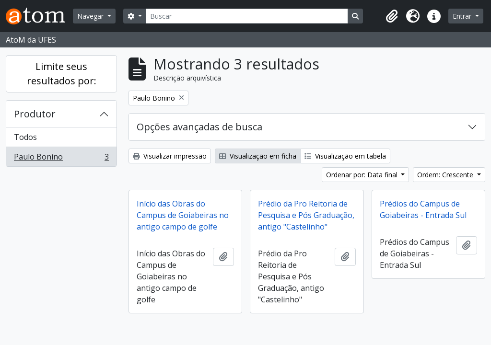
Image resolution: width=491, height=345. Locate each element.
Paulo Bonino (61, 158)
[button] (391, 16)
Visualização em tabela (345, 156)
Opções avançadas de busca (199, 126)
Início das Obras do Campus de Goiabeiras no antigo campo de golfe (183, 215)
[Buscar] (247, 16)
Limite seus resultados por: (61, 73)
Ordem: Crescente (446, 174)
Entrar (463, 16)
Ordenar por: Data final (362, 174)
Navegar (91, 16)
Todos (25, 137)
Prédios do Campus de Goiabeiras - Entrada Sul (423, 209)
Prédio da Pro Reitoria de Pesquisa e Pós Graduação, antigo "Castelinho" (306, 215)
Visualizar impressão (170, 156)
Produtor (35, 113)
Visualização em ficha (257, 156)
